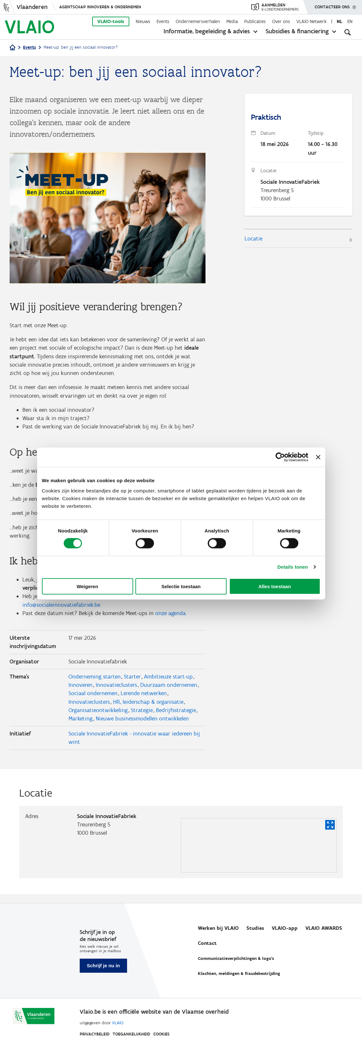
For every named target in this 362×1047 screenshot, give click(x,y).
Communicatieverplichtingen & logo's (236, 958)
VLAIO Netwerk (311, 21)
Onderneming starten (94, 682)
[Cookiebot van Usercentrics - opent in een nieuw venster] (280, 457)
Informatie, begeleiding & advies (207, 31)
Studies (255, 928)
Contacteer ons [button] (332, 5)
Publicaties (255, 21)
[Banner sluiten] (318, 457)
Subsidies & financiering (297, 31)
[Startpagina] (12, 48)
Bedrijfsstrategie (176, 717)
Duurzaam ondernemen (168, 691)
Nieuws (143, 21)
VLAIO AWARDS (323, 928)
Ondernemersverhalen (198, 21)
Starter (132, 682)
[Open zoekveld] (347, 32)
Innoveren (80, 691)
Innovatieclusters (116, 691)
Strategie (142, 717)
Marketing (80, 726)
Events (163, 21)
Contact (207, 943)
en (349, 21)
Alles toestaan (274, 586)
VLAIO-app (285, 928)
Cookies (161, 1034)
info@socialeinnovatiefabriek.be (61, 609)
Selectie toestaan (181, 586)
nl (339, 21)
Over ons (281, 21)
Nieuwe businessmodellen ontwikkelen (142, 726)
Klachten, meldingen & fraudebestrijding (239, 973)
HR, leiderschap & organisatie (148, 708)
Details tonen (293, 567)
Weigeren (87, 586)
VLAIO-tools (110, 21)
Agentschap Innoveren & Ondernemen (100, 7)
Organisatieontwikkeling (98, 717)
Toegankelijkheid (131, 1034)
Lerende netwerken (144, 700)
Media (232, 21)
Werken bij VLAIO (218, 928)
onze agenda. (171, 618)
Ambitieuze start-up (168, 682)
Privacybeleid (94, 1034)
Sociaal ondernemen (92, 700)
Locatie (253, 240)
